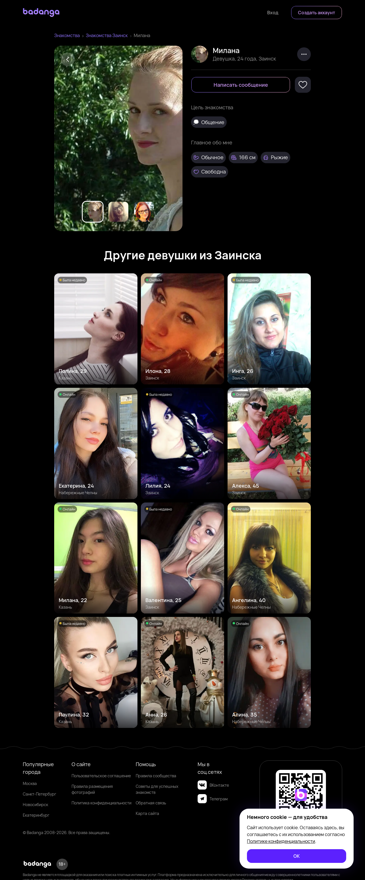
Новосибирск (35, 804)
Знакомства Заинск (107, 35)
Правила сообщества (156, 775)
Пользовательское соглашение (101, 775)
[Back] (68, 59)
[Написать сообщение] (240, 85)
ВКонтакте (213, 785)
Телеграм (213, 798)
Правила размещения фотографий (92, 789)
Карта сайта (147, 813)
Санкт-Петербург (39, 794)
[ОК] (296, 856)
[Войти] (272, 12)
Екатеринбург (36, 815)
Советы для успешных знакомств (157, 789)
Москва (30, 783)
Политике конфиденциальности (281, 841)
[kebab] (304, 54)
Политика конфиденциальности (101, 803)
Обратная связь (151, 803)
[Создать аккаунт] (316, 12)
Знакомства (67, 35)
